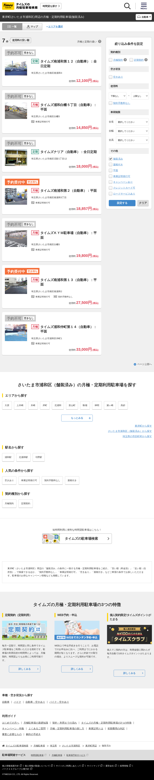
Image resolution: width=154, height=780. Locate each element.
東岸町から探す (143, 425)
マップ (34, 26)
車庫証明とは (96, 728)
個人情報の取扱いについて (37, 766)
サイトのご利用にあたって (68, 766)
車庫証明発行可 (121, 176)
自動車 (5, 702)
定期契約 (139, 60)
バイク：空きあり (59, 702)
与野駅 (38, 457)
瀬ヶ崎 (110, 405)
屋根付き (118, 164)
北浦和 (57, 405)
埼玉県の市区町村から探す (137, 436)
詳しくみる (25, 669)
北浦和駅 (23, 457)
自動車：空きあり (35, 702)
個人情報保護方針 (10, 766)
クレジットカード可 (124, 187)
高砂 (123, 405)
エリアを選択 (55, 26)
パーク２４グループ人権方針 (15, 769)
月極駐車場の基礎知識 (36, 722)
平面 (115, 170)
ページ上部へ (144, 364)
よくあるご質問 (37, 728)
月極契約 (118, 60)
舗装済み (118, 158)
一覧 (14, 26)
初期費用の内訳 (116, 728)
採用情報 (124, 766)
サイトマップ (93, 766)
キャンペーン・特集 (13, 728)
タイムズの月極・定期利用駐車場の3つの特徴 (106, 722)
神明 (97, 405)
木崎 (33, 405)
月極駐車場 (57, 755)
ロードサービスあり (124, 193)
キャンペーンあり (123, 182)
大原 (7, 405)
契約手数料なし (121, 103)
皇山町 (72, 405)
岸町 (45, 405)
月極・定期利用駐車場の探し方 (67, 728)
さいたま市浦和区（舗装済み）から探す (130, 431)
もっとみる (77, 418)
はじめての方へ (10, 722)
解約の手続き (33, 734)
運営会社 (109, 766)
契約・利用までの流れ (64, 722)
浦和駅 (8, 457)
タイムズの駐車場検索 (81, 538)
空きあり (118, 76)
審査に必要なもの (12, 734)
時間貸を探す (50, 6)
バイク (17, 702)
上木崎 (20, 405)
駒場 (85, 405)
